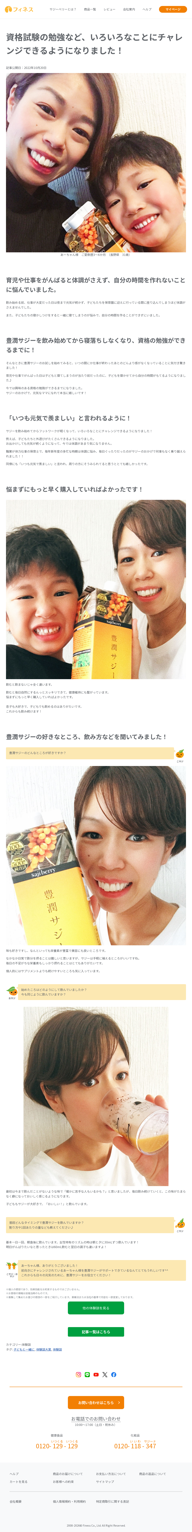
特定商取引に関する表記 (112, 1501)
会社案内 (129, 9)
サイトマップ (105, 1481)
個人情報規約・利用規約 (69, 1501)
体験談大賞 (43, 1349)
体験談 (57, 1349)
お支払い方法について (111, 1473)
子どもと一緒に (24, 1349)
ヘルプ (147, 9)
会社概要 (16, 1501)
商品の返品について (152, 1473)
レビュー (110, 9)
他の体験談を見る (96, 1307)
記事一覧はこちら (96, 1331)
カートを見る (19, 1481)
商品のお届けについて (68, 1473)
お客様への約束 (63, 1481)
